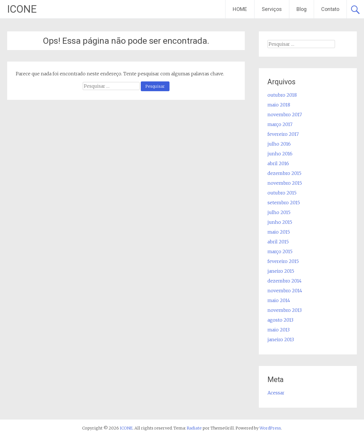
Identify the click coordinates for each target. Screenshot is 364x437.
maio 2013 (278, 330)
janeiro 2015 (280, 271)
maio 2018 (278, 105)
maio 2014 (278, 300)
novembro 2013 (284, 310)
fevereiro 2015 (283, 261)
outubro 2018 (282, 95)
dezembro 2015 (284, 173)
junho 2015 (279, 222)
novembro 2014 (284, 290)
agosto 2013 (280, 320)
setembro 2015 (283, 202)
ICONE (22, 9)
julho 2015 (278, 212)
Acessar (275, 393)
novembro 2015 (284, 183)
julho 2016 (279, 144)
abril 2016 (278, 163)
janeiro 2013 (280, 339)
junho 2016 (279, 154)
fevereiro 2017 (283, 134)
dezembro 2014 (284, 281)
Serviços (272, 9)
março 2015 (279, 251)
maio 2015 (278, 232)
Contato (330, 9)
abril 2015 (278, 242)
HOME (240, 9)
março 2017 (279, 124)
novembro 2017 (284, 114)
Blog (301, 9)
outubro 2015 (281, 193)
